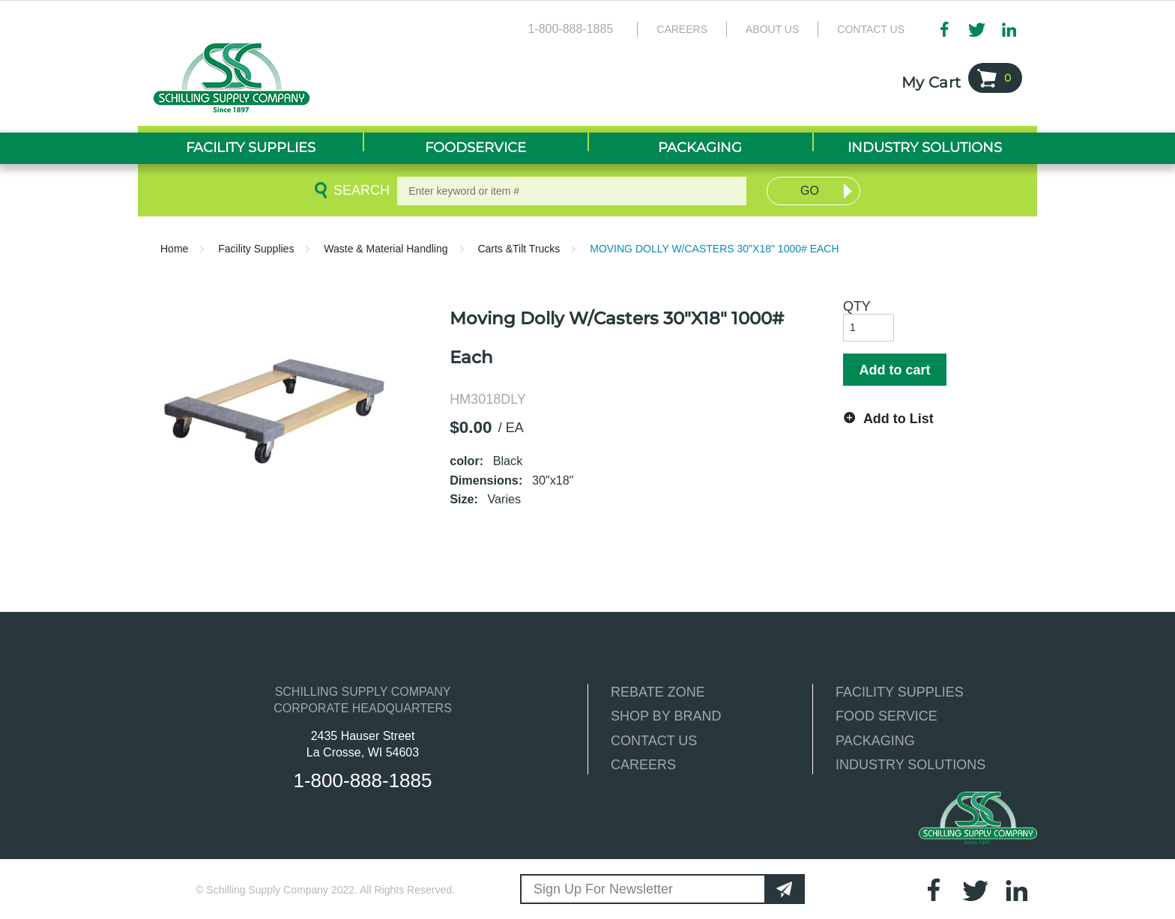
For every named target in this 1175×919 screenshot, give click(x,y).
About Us (772, 29)
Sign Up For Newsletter (603, 889)
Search (358, 190)
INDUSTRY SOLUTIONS (910, 764)
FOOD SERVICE (886, 716)
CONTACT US (654, 740)
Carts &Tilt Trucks (518, 249)
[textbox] (571, 191)
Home (174, 249)
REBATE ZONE (658, 692)
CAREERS (643, 764)
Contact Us (870, 29)
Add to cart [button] (894, 370)
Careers (681, 29)
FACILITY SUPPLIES (900, 692)
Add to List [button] (898, 418)
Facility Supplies (256, 249)
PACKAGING (875, 740)
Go (809, 190)
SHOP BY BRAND (666, 716)
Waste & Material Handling (385, 249)
